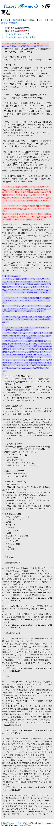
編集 (20, 20)
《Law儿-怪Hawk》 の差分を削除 (20, 37)
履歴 (32, 20)
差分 (26, 20)
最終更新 (13, 22)
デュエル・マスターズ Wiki (17, 823)
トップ (5, 20)
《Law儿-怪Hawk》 (20, 6)
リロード (42, 20)
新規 (15, 20)
